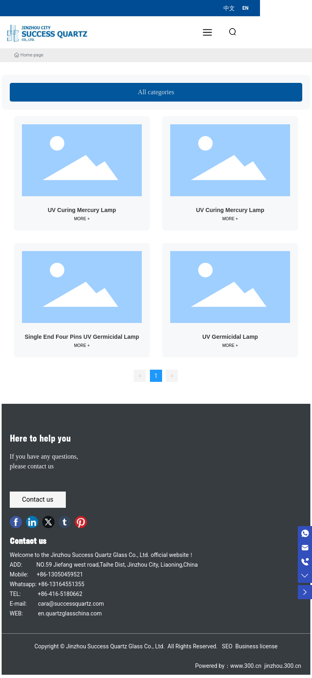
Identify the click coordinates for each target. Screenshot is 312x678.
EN (245, 8)
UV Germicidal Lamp (230, 337)
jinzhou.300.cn (282, 666)
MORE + (82, 219)
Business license (256, 646)
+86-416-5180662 (60, 594)
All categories (156, 92)
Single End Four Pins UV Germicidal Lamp (82, 337)
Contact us (28, 541)
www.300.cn (246, 666)
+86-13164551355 (61, 584)
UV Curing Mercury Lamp (82, 210)
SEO (227, 646)
